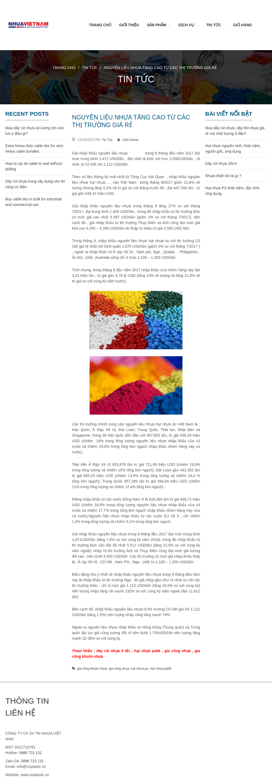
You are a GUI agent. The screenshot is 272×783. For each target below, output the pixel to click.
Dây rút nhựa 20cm (221, 163)
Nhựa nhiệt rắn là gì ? (223, 176)
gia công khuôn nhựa (92, 668)
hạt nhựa (136, 153)
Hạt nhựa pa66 (160, 668)
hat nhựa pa (139, 668)
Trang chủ (100, 25)
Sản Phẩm (156, 25)
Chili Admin (131, 140)
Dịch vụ (186, 25)
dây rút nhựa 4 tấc (113, 651)
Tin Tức (213, 25)
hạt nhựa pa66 (147, 651)
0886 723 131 (30, 753)
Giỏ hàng (242, 25)
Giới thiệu (129, 25)
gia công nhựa (177, 651)
